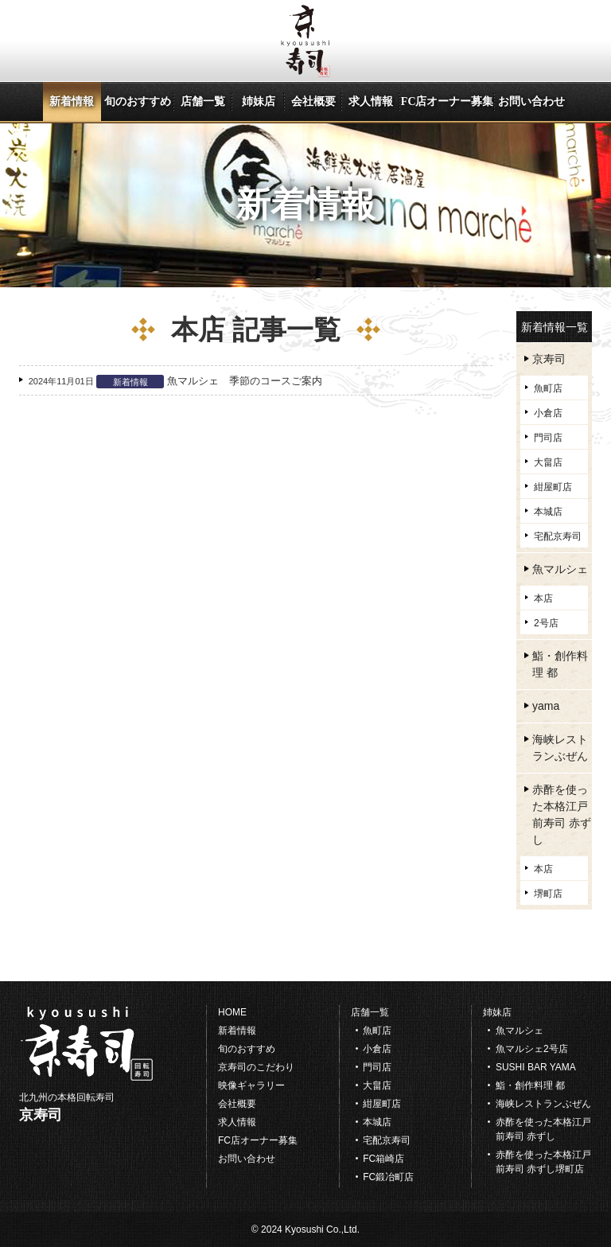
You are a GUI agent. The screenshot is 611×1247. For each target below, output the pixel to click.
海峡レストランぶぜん (560, 747)
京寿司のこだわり (256, 1067)
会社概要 (313, 101)
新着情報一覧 (554, 327)
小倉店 (548, 413)
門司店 (548, 437)
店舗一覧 (203, 101)
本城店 (548, 511)
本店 (543, 598)
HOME (232, 1012)
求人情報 (370, 101)
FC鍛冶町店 (388, 1177)
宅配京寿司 (558, 536)
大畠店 (548, 462)
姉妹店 (258, 101)
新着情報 (71, 101)
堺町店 (548, 893)
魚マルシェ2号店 (532, 1048)
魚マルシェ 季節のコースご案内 (244, 381)
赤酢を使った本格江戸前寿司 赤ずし (561, 814)
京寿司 (549, 359)
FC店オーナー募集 (447, 101)
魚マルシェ (560, 569)
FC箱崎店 (383, 1158)
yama (545, 705)
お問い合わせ (531, 101)
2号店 (546, 623)
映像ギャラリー (251, 1085)
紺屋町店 (553, 487)
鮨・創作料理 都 (560, 664)
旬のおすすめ (137, 101)
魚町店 (548, 388)
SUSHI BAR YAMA (536, 1067)
